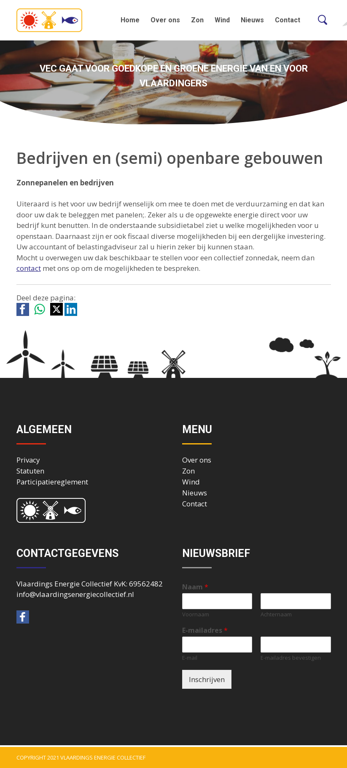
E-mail (189, 657)
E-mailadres (205, 630)
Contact (287, 20)
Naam (195, 587)
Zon (197, 20)
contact (28, 268)
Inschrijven (207, 679)
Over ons (165, 20)
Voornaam (195, 614)
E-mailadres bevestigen (291, 657)
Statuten (30, 471)
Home (130, 20)
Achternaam (276, 614)
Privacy (28, 460)
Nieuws (252, 20)
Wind (222, 20)
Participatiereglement (52, 482)
